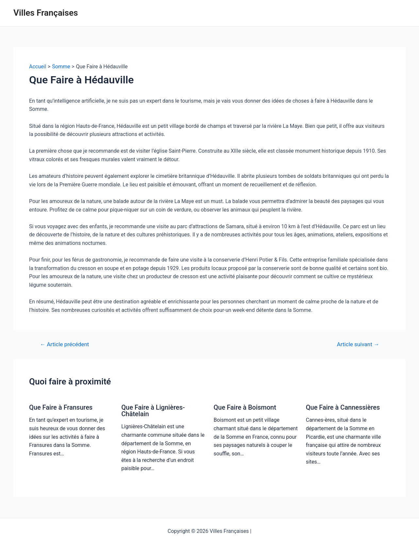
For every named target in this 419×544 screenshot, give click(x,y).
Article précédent (64, 344)
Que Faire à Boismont (245, 407)
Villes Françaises (45, 13)
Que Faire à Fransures (60, 407)
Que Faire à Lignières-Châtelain (153, 410)
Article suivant (358, 344)
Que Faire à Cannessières (343, 407)
